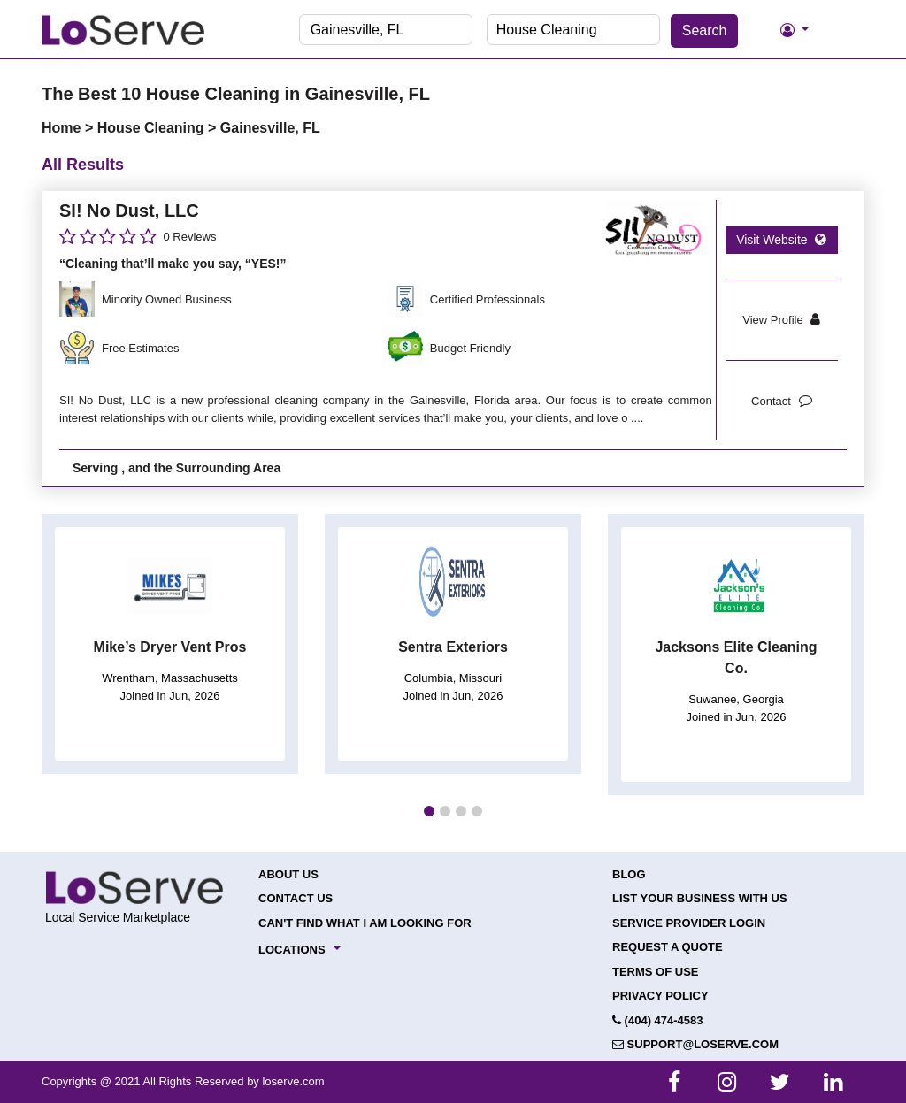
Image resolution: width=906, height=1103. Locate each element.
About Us (288, 874)
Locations (292, 949)
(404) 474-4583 (657, 1020)
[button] (429, 811)
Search (704, 30)
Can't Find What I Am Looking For (365, 923)
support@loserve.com (695, 1044)
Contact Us (295, 898)
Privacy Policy (660, 995)
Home (63, 127)
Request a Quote (667, 947)
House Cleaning (152, 127)
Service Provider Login (688, 923)
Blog (629, 874)
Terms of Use (655, 971)
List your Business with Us (699, 898)
